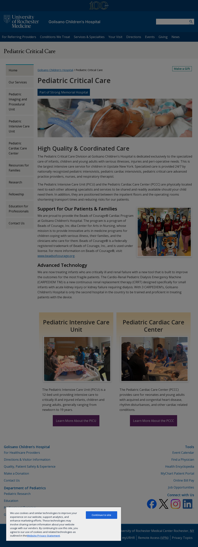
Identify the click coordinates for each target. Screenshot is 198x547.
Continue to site (101, 515)
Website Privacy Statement (43, 535)
